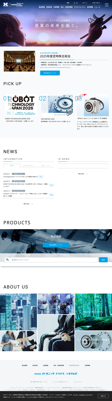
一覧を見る (26, 204)
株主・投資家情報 (67, 7)
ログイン (85, 3)
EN (77, 2)
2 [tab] (93, 42)
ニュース (97, 7)
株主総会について (50, 73)
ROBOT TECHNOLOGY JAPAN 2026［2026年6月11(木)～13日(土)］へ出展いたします (25, 185)
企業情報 (56, 7)
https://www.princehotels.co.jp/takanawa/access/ (55, 67)
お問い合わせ (96, 3)
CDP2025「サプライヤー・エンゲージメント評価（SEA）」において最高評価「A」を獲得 (25, 195)
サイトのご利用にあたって (60, 382)
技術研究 (49, 7)
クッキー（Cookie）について (81, 395)
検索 (68, 3)
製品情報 (42, 7)
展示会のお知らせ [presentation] (28, 165)
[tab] (11, 165)
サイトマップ (78, 382)
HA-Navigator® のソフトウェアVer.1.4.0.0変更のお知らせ (20, 177)
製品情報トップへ (56, 245)
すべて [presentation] (12, 165)
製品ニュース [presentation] (45, 165)
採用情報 (90, 7)
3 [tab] (98, 42)
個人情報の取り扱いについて (39, 382)
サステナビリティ (80, 7)
